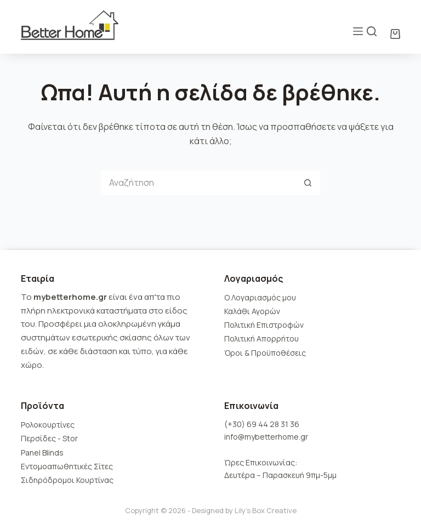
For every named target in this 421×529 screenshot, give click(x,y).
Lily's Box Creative (266, 510)
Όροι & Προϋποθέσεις (265, 353)
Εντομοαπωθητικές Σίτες (67, 466)
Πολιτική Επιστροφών (264, 325)
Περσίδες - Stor (49, 438)
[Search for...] (198, 182)
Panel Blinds (42, 452)
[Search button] (307, 182)
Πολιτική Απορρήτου (261, 338)
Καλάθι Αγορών (252, 311)
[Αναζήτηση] (372, 31)
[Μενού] (358, 31)
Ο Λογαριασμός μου (260, 297)
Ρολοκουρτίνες (48, 424)
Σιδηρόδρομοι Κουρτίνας (67, 480)
